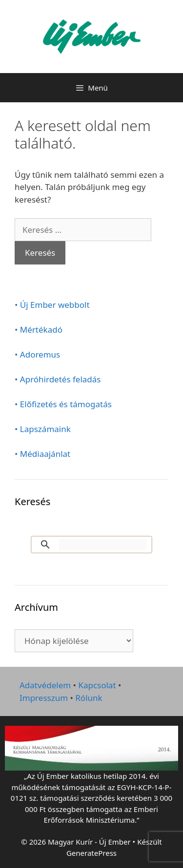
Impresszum (44, 697)
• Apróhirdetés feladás (58, 379)
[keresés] (102, 544)
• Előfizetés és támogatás (63, 404)
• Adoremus (37, 354)
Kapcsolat (97, 685)
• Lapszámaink (43, 428)
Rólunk (88, 697)
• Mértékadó (38, 329)
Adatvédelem (45, 685)
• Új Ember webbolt (52, 304)
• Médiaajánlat (42, 453)
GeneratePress (91, 853)
